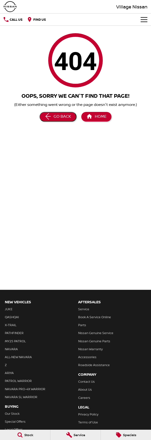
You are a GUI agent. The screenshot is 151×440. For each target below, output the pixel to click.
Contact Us (86, 381)
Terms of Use (88, 422)
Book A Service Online (94, 317)
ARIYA (9, 373)
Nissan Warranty (90, 349)
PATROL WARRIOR (18, 381)
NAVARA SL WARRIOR (21, 397)
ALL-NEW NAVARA (18, 357)
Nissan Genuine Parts (94, 341)
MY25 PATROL (15, 341)
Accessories (87, 357)
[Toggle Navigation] (144, 19)
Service (83, 309)
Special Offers (15, 421)
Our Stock (12, 413)
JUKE (9, 309)
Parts (82, 325)
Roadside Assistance (94, 365)
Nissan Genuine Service (95, 333)
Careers (84, 397)
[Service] (75, 435)
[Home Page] (96, 117)
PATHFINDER (14, 333)
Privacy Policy (88, 414)
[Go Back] (58, 117)
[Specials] (126, 435)
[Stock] (25, 435)
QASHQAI (12, 317)
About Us (85, 389)
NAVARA (11, 349)
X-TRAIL (10, 325)
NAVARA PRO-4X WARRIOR (25, 389)
